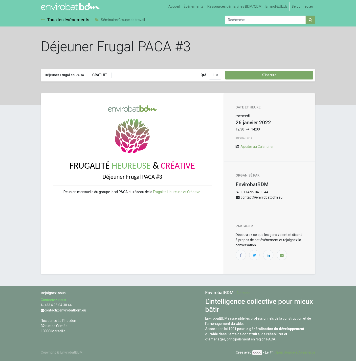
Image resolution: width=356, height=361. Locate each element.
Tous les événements (65, 19)
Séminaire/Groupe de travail (120, 20)
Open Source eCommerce (295, 352)
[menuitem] (174, 6)
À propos (243, 293)
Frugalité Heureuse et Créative (176, 192)
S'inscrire (269, 75)
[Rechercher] (310, 20)
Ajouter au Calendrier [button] (257, 147)
